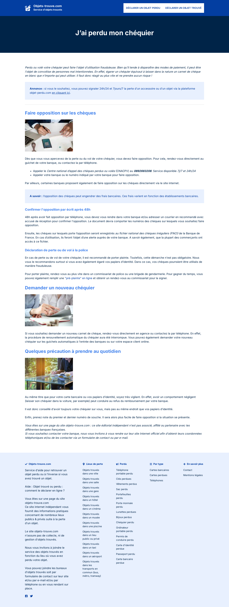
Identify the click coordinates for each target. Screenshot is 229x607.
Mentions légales (193, 475)
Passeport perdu (125, 553)
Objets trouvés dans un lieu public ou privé (91, 535)
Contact (187, 470)
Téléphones (156, 480)
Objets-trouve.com (47, 6)
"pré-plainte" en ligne (78, 278)
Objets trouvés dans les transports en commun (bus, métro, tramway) (92, 568)
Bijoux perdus (124, 517)
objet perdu (32, 474)
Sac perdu (122, 489)
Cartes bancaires (159, 470)
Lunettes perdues (126, 511)
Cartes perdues (158, 475)
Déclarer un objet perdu (143, 7)
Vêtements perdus (126, 483)
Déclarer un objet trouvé (183, 7)
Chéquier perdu (125, 522)
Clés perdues (123, 478)
